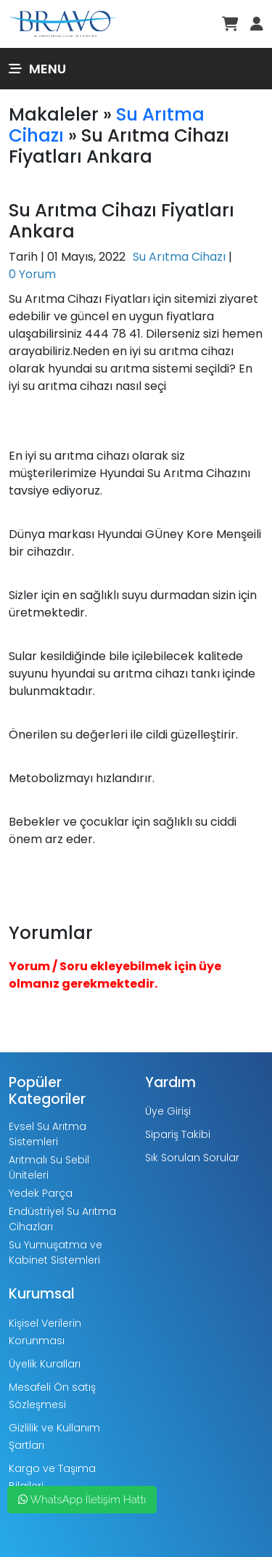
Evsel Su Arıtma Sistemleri (47, 1134)
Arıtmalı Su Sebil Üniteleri (49, 1167)
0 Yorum (32, 274)
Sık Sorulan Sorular (192, 1157)
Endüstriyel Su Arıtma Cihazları (62, 1219)
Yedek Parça (41, 1193)
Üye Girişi (168, 1111)
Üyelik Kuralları (45, 1364)
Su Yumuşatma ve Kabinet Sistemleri (55, 1252)
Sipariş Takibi (177, 1134)
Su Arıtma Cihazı (179, 256)
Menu (37, 69)
